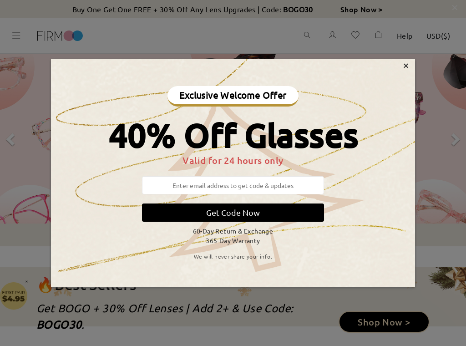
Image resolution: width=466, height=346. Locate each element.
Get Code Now (233, 212)
